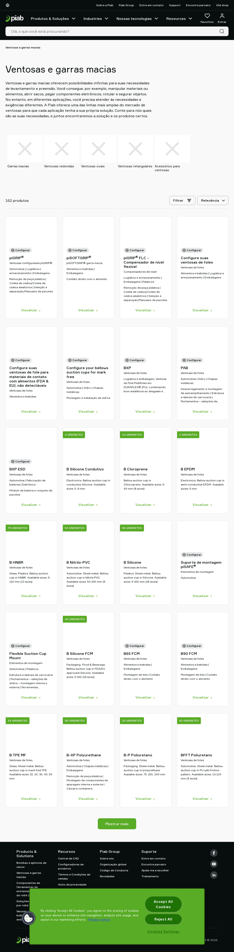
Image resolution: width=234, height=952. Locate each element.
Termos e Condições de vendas (74, 876)
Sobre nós (107, 858)
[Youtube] (214, 864)
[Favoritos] (207, 18)
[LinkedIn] (214, 875)
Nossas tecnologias (138, 18)
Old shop (222, 5)
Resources (179, 18)
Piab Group (126, 5)
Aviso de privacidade (72, 884)
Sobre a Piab (104, 5)
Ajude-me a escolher (155, 870)
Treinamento (150, 876)
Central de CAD (68, 858)
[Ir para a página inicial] (14, 18)
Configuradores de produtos (71, 866)
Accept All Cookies (163, 904)
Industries (96, 18)
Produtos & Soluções (53, 18)
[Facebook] (214, 853)
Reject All (163, 919)
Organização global (113, 864)
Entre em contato (151, 5)
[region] (117, 916)
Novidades (107, 876)
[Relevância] (213, 201)
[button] (28, 918)
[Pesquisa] (222, 31)
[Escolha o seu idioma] (8, 5)
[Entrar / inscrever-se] (222, 18)
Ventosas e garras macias (28, 875)
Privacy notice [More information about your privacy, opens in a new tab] (99, 919)
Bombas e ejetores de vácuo (31, 865)
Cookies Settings (163, 931)
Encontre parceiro (198, 5)
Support (175, 5)
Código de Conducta (114, 870)
